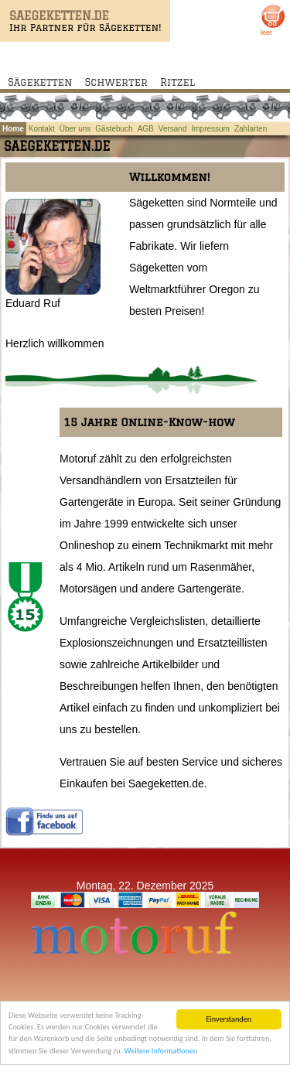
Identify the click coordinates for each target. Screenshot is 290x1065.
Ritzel (177, 82)
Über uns (75, 129)
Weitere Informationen (161, 1051)
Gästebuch (113, 129)
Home (13, 129)
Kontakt (42, 129)
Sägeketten (40, 82)
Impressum (211, 129)
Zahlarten (250, 129)
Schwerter (116, 82)
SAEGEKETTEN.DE (59, 15)
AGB (146, 129)
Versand (173, 129)
